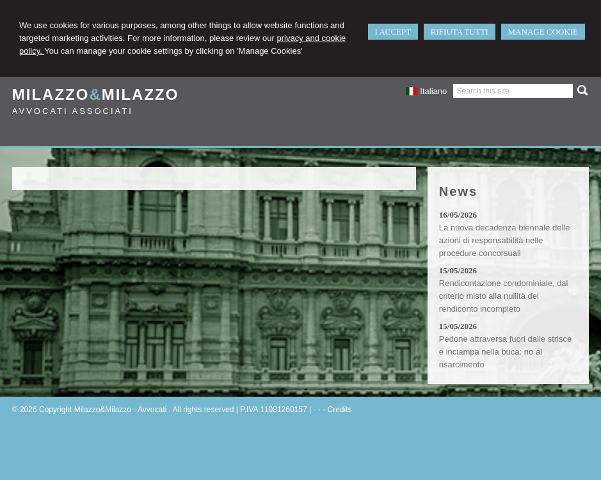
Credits (339, 409)
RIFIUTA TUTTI (459, 31)
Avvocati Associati (72, 111)
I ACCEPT (393, 31)
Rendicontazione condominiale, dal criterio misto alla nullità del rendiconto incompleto (503, 296)
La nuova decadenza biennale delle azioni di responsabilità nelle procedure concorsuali (504, 240)
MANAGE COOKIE (543, 31)
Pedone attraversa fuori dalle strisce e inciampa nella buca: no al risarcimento (505, 351)
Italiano (426, 91)
